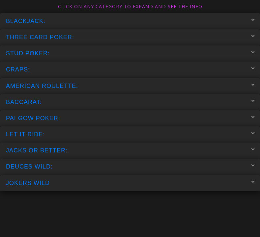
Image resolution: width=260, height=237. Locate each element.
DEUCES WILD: (130, 166)
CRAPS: (130, 69)
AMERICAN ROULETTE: (130, 85)
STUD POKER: (130, 53)
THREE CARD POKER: (130, 37)
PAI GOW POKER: (130, 118)
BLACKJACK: (130, 20)
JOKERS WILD (130, 182)
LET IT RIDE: (130, 134)
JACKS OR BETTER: (130, 150)
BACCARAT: (130, 101)
